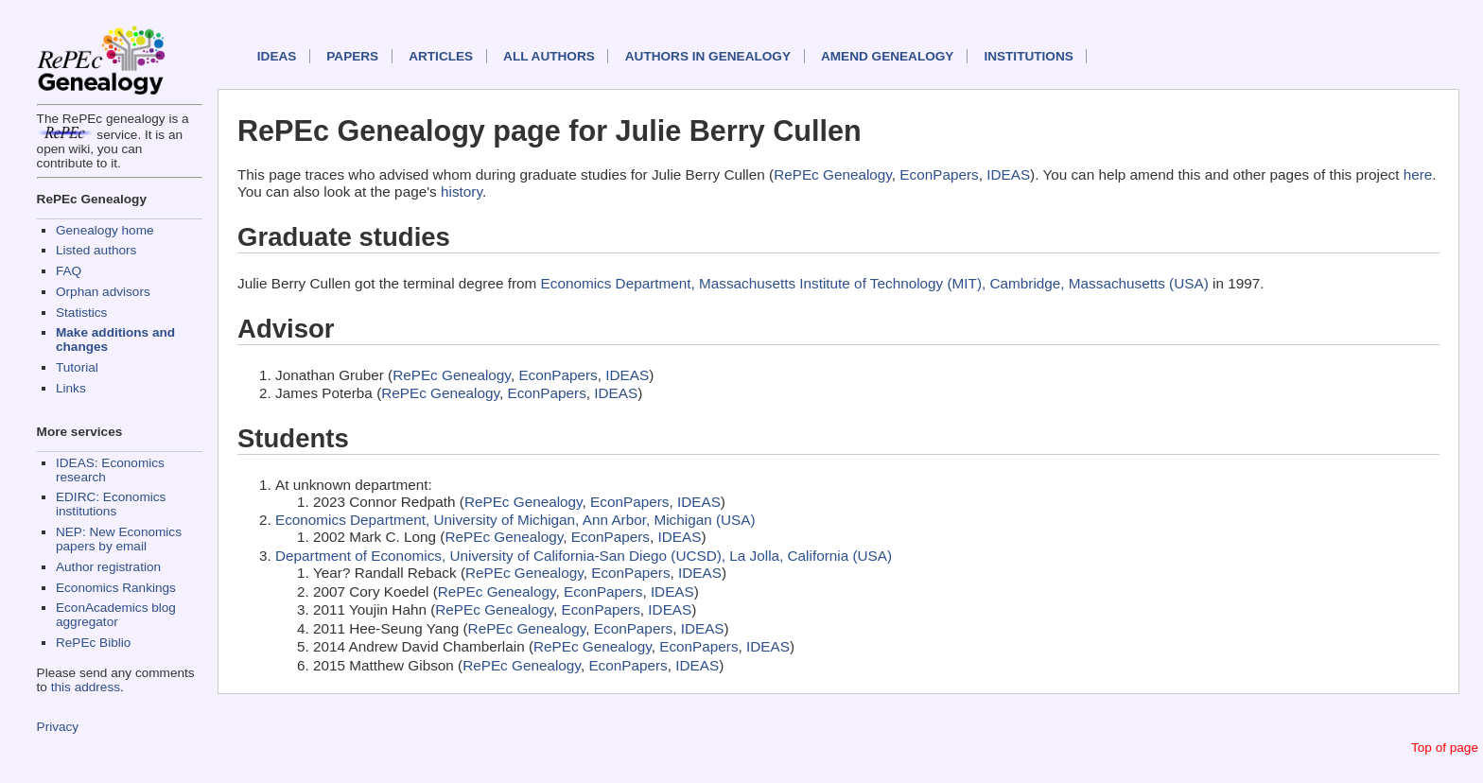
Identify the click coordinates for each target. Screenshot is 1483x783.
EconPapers (938, 174)
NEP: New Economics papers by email (119, 539)
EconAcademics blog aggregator (116, 614)
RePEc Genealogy (833, 174)
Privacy (58, 727)
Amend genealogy (887, 56)
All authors (549, 56)
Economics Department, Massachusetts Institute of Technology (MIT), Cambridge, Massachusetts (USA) (875, 283)
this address (85, 687)
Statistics (81, 312)
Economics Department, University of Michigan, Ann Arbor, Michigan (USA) (515, 520)
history (461, 191)
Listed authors (96, 250)
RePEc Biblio (93, 642)
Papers (352, 56)
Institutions (1028, 56)
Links (71, 388)
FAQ (68, 271)
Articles (441, 56)
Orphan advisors (103, 292)
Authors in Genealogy (708, 56)
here (1418, 174)
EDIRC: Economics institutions (111, 504)
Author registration (108, 567)
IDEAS (277, 56)
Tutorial (77, 367)
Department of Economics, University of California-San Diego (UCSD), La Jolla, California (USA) (583, 556)
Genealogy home (105, 230)
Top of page (1444, 747)
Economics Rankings (116, 588)
